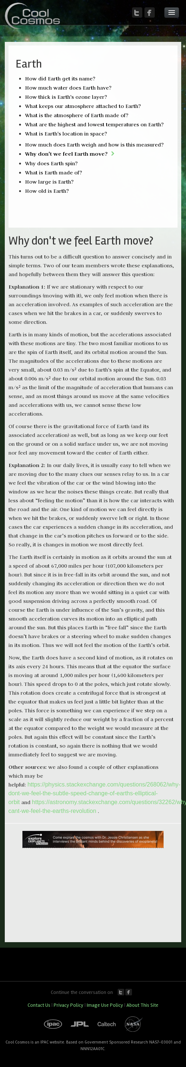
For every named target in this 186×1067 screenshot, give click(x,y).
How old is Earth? (47, 191)
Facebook (128, 992)
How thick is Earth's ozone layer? (66, 97)
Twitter (121, 992)
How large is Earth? (49, 181)
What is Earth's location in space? (66, 133)
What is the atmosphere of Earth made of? (76, 115)
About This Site (142, 1005)
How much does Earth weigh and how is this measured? (94, 144)
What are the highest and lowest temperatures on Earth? (94, 124)
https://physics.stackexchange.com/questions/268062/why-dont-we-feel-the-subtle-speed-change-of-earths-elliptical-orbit (94, 793)
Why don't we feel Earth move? (66, 153)
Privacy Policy (68, 1005)
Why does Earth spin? (51, 163)
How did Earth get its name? (60, 78)
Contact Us (39, 1005)
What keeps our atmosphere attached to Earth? (83, 106)
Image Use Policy (105, 1005)
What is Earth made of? (53, 172)
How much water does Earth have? (68, 87)
